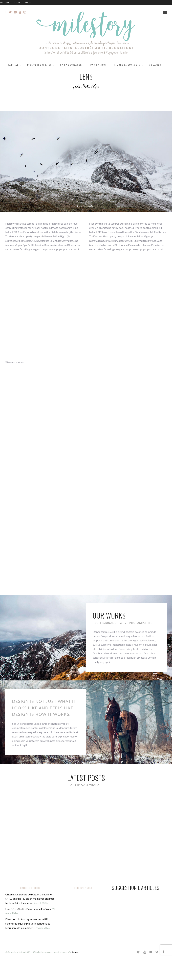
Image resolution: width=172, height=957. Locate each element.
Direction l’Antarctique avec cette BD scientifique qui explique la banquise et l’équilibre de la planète (27, 923)
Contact (28, 2)
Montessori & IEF (39, 65)
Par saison (98, 65)
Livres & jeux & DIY (127, 65)
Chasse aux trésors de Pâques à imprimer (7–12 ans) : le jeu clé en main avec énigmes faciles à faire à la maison (29, 899)
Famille (13, 65)
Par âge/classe (71, 65)
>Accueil (5, 2)
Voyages (155, 65)
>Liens (16, 2)
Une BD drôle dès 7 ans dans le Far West (28, 909)
